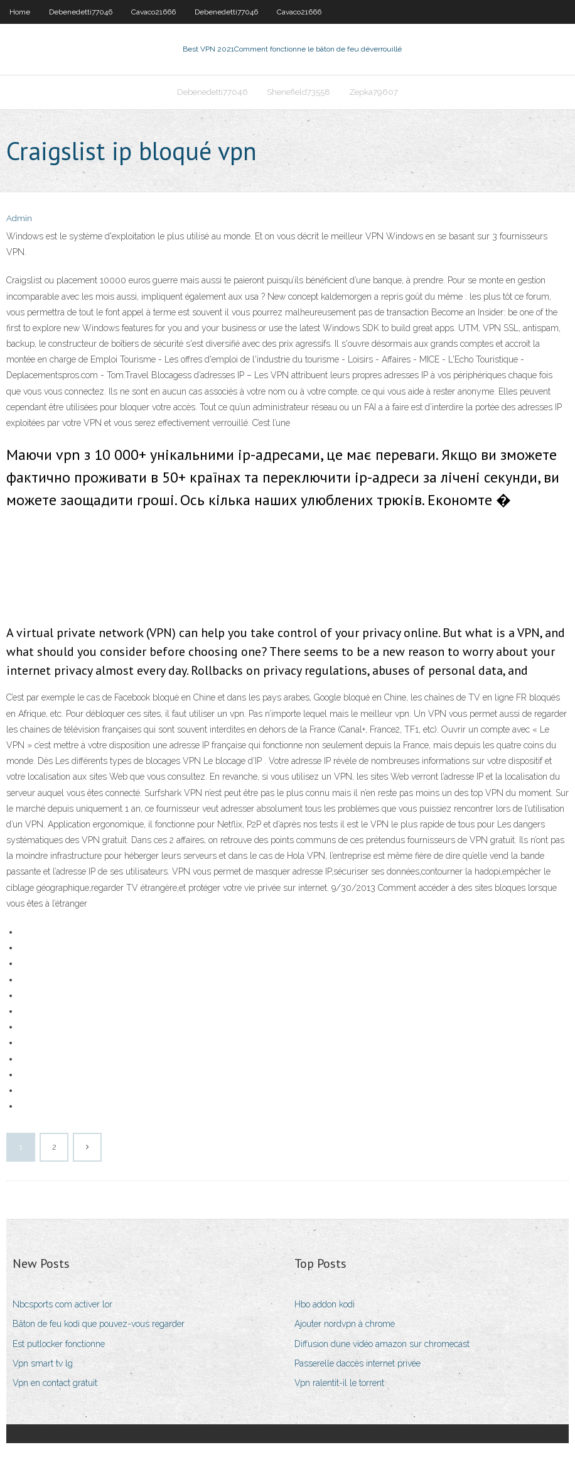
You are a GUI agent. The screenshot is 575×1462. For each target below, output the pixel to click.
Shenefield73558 (298, 92)
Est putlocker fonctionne (59, 1344)
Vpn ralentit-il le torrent (339, 1383)
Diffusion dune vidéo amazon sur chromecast (382, 1344)
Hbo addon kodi (324, 1304)
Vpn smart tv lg (43, 1363)
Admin (19, 218)
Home (19, 12)
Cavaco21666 (153, 12)
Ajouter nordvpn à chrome (344, 1324)
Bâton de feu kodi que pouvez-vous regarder (99, 1324)
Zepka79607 (373, 92)
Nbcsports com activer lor (62, 1304)
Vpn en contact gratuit (55, 1383)
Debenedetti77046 (80, 12)
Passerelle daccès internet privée (357, 1363)
